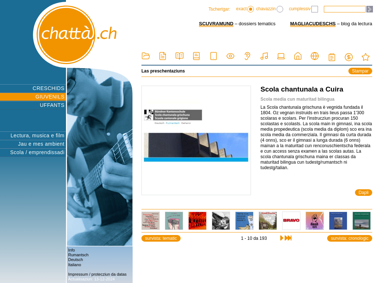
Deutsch (75, 259)
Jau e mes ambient (41, 144)
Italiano (74, 264)
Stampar (360, 71)
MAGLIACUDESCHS (313, 23)
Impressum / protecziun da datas (97, 274)
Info (71, 250)
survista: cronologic (350, 238)
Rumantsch (78, 255)
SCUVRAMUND (216, 23)
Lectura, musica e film (37, 135)
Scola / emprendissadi (37, 152)
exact (245, 9)
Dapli (364, 192)
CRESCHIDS (48, 88)
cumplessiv (303, 9)
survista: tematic (161, 238)
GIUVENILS (50, 97)
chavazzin (269, 9)
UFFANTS (52, 105)
